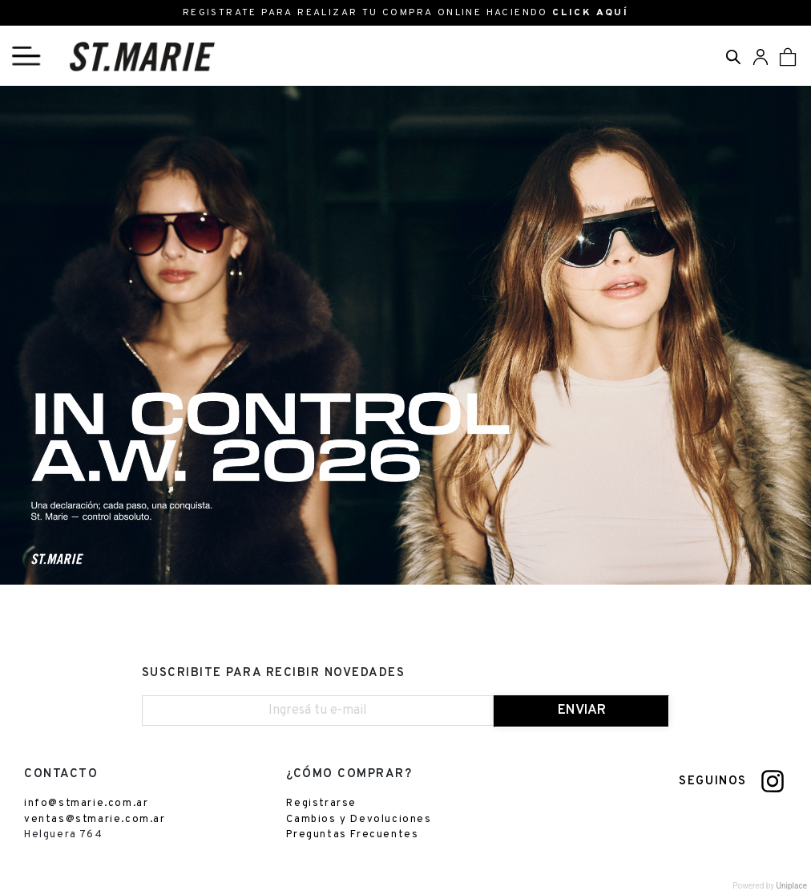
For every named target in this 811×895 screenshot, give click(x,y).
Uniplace (792, 885)
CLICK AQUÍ (590, 12)
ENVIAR (582, 710)
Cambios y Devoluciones (358, 819)
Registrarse (321, 803)
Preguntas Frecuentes (352, 834)
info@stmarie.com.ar (86, 803)
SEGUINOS (713, 781)
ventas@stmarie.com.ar (95, 819)
